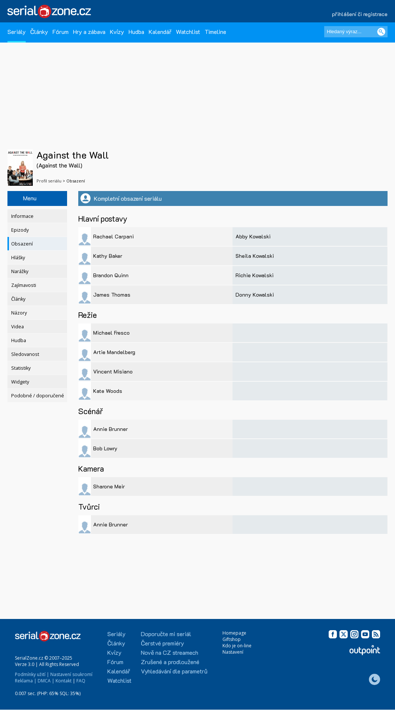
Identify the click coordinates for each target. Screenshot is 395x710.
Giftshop (231, 639)
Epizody (20, 230)
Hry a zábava (89, 31)
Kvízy (117, 31)
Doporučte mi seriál (166, 634)
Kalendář (160, 31)
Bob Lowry (105, 448)
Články (39, 31)
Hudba (136, 31)
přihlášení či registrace (360, 14)
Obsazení (22, 244)
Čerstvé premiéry (162, 643)
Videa (17, 326)
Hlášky (18, 257)
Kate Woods (107, 390)
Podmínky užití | (32, 674)
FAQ (80, 681)
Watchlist (188, 31)
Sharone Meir (109, 486)
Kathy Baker (107, 255)
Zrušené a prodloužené (170, 662)
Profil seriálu (49, 181)
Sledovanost (25, 354)
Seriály (16, 31)
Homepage (234, 633)
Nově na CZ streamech (169, 652)
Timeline (215, 31)
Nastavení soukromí (71, 674)
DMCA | (46, 681)
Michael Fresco (111, 332)
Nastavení (232, 652)
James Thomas (111, 294)
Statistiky (21, 368)
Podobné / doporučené (37, 395)
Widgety (20, 382)
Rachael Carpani (113, 236)
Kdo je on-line (237, 645)
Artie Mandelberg (114, 352)
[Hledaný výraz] (356, 31)
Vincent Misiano (113, 371)
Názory (19, 313)
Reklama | (26, 681)
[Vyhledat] (381, 32)
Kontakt (64, 681)
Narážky (19, 271)
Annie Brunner (110, 428)
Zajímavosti (23, 285)
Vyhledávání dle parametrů (174, 671)
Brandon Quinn (111, 275)
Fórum (61, 31)
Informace (22, 216)
